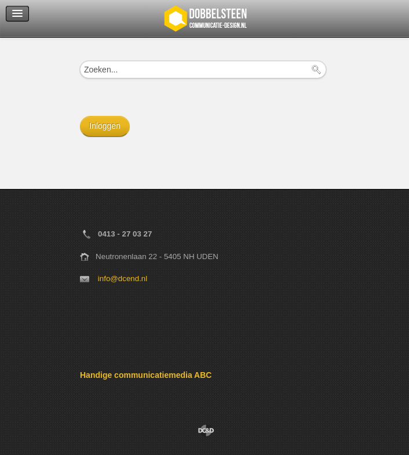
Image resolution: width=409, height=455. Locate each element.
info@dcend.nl (122, 278)
